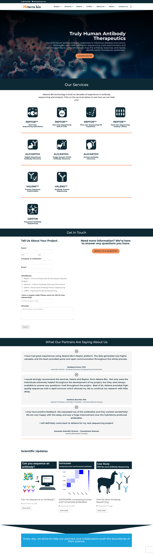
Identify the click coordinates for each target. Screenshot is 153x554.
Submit (25, 327)
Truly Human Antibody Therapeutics (98, 36)
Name (24, 248)
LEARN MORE (85, 56)
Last (39, 255)
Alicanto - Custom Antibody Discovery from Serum (44, 284)
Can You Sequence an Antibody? (38, 499)
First (22, 255)
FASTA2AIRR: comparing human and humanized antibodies (75, 500)
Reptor (57, 6)
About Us (100, 6)
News (111, 6)
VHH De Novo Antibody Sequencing (108, 500)
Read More (26, 508)
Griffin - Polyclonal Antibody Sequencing (40, 291)
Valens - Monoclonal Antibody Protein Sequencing (44, 288)
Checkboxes (26, 276)
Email (24, 267)
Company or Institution (31, 259)
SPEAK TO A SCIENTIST (106, 251)
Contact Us (123, 6)
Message (25, 306)
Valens (79, 6)
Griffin (89, 6)
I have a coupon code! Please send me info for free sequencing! (43, 296)
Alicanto (67, 6)
